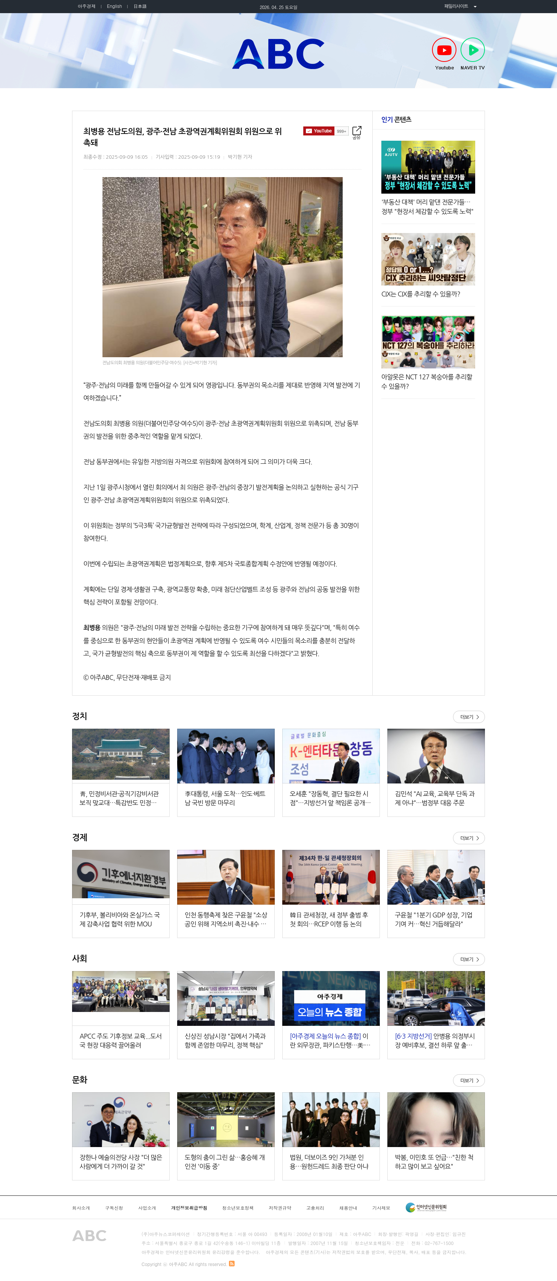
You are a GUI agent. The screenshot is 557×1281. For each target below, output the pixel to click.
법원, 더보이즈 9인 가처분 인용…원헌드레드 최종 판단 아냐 (329, 1162)
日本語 (140, 6)
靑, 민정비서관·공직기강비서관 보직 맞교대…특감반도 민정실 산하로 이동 (119, 799)
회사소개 (81, 1208)
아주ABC (278, 53)
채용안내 (348, 1208)
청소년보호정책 (238, 1208)
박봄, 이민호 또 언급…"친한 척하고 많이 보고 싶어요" (434, 1162)
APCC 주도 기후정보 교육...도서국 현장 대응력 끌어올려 (121, 1040)
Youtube (444, 54)
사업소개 (147, 1208)
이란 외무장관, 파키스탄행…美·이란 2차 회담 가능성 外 (330, 1041)
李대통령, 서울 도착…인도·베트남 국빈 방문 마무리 (225, 798)
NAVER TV (473, 54)
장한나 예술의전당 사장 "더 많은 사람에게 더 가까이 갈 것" (121, 1162)
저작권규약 (280, 1208)
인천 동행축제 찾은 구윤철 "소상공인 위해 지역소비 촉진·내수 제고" (226, 920)
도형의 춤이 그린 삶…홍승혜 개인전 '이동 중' (225, 1162)
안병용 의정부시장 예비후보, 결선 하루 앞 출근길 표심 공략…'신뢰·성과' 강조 (435, 1041)
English (114, 6)
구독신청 (114, 1208)
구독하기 (326, 130)
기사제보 (381, 1208)
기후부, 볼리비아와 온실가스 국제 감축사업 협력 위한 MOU (120, 919)
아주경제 (87, 6)
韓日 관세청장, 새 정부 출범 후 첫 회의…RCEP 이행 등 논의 (329, 919)
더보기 (469, 717)
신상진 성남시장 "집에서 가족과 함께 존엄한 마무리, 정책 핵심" (225, 1040)
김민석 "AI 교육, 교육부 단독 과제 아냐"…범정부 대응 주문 (435, 798)
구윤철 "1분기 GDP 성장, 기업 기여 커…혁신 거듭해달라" (433, 919)
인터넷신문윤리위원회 (426, 1207)
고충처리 (315, 1208)
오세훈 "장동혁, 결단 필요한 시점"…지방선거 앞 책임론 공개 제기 (331, 799)
